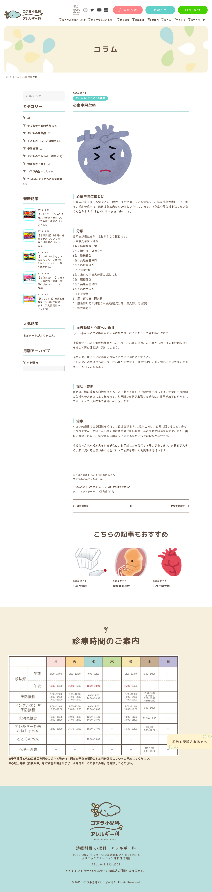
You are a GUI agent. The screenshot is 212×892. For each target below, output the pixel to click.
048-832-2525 (110, 864)
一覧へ (130, 505)
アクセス (181, 20)
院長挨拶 (125, 20)
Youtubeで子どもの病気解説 (44, 179)
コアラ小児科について (74, 20)
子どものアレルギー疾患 (41, 156)
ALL (29, 118)
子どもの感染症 (36, 133)
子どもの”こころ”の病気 (90, 98)
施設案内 (139, 20)
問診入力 (160, 10)
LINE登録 (193, 10)
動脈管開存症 (178, 505)
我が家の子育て (36, 163)
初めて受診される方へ (103, 20)
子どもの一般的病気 (39, 125)
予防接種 (32, 148)
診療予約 (130, 10)
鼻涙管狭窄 (83, 505)
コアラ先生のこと (38, 171)
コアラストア (198, 20)
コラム (167, 20)
